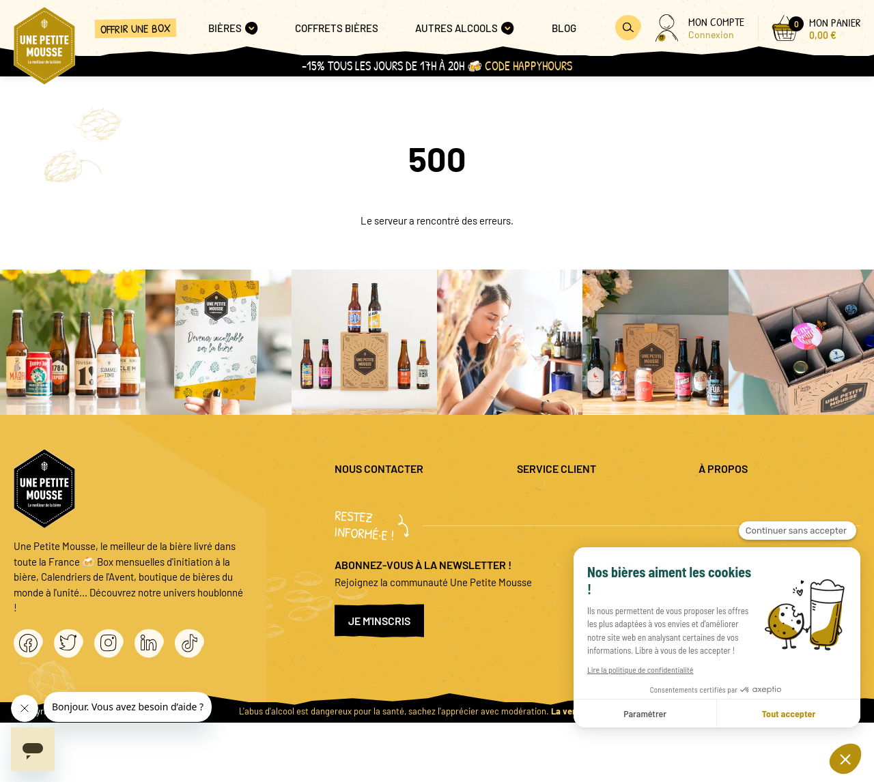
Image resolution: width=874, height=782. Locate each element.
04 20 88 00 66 (366, 537)
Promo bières (546, 521)
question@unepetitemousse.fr (401, 499)
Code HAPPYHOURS (528, 65)
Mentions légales (735, 499)
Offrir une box (135, 28)
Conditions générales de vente (764, 544)
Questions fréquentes (563, 499)
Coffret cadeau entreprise (573, 544)
